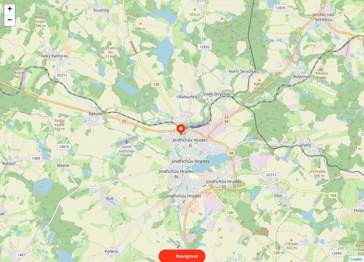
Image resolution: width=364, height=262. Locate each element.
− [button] (9, 20)
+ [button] (9, 9)
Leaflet (356, 253)
